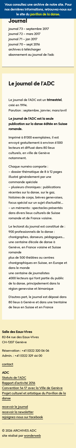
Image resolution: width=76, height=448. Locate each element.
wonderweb (32, 435)
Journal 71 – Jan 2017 (23, 39)
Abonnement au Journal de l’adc (31, 54)
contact (7, 364)
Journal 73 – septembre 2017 (29, 29)
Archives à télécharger (25, 49)
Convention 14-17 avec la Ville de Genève (32, 388)
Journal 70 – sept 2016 (24, 44)
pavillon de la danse (44, 14)
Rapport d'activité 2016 (18, 383)
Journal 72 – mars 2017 (25, 34)
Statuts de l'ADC (14, 378)
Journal (18, 21)
